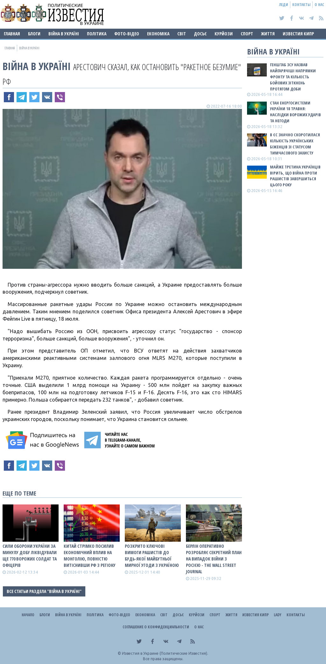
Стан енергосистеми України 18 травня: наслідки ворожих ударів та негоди (295, 112)
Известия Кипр (298, 34)
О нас (319, 4)
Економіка (158, 34)
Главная (12, 34)
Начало (28, 615)
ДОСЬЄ (200, 34)
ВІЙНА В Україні (63, 34)
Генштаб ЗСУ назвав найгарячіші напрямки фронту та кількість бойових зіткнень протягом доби (293, 76)
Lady (277, 615)
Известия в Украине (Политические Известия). (165, 653)
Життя (268, 34)
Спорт (247, 34)
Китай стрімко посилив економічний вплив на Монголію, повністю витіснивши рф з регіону (90, 555)
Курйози (224, 34)
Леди (283, 4)
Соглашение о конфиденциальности (156, 627)
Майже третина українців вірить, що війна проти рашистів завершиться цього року (295, 176)
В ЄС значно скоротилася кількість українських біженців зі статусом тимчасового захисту (295, 144)
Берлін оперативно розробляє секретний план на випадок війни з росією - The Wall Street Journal (214, 559)
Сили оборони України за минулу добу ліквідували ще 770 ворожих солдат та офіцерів (30, 555)
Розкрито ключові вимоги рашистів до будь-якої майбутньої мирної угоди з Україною (152, 555)
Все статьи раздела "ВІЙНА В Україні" (44, 591)
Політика (96, 34)
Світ (181, 34)
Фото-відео (126, 34)
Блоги (34, 34)
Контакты (301, 4)
